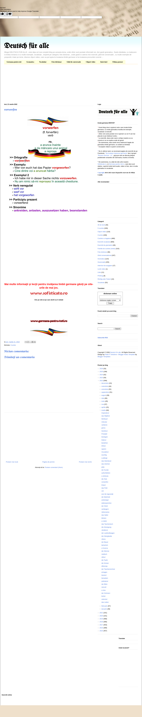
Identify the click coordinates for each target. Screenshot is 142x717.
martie (103, 410)
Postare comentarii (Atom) (54, 467)
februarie (104, 606)
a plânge (104, 458)
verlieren (104, 425)
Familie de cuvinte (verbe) (106, 248)
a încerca (104, 548)
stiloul (103, 557)
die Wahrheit (105, 497)
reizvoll (103, 587)
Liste (99, 272)
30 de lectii (101, 225)
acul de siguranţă (107, 494)
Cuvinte (13, 345)
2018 (101, 622)
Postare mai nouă (12, 462)
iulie (103, 398)
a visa (103, 590)
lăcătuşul (104, 419)
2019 (101, 619)
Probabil (104, 434)
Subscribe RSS (103, 338)
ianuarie (104, 609)
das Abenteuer (106, 461)
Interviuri (103, 62)
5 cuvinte (101, 228)
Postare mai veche (85, 462)
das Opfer (104, 515)
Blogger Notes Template (126, 354)
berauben (104, 578)
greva (103, 428)
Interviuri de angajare (105, 265)
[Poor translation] (8, 14)
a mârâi (103, 521)
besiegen (104, 437)
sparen (103, 449)
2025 (101, 371)
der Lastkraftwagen (108, 533)
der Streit (104, 506)
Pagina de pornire (48, 462)
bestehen (104, 443)
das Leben (105, 602)
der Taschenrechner (108, 569)
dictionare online (110, 294)
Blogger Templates (104, 356)
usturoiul (104, 599)
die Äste (104, 479)
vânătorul (104, 530)
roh (102, 491)
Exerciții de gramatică (105, 245)
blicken (103, 518)
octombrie (105, 389)
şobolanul (104, 581)
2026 (101, 368)
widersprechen (106, 503)
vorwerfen (104, 482)
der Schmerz (105, 593)
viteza (103, 539)
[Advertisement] (71, 84)
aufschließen (105, 473)
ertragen (104, 572)
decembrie (105, 383)
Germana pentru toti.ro (116, 164)
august (103, 395)
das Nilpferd (105, 416)
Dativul (103, 440)
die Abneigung (106, 527)
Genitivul (104, 431)
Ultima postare (117, 62)
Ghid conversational (104, 255)
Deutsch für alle (26, 46)
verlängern (105, 509)
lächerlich (104, 545)
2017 (101, 625)
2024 (101, 375)
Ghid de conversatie (74, 62)
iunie (103, 401)
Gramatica (30, 62)
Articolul (104, 422)
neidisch (104, 554)
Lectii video (101, 269)
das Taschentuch (107, 524)
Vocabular (43, 62)
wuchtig (104, 455)
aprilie (103, 407)
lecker (103, 596)
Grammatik (101, 262)
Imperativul (105, 413)
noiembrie (105, 386)
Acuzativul (104, 452)
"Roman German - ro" (105, 155)
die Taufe (104, 560)
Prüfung (100, 276)
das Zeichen (105, 464)
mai (102, 404)
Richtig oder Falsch (104, 279)
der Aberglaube (106, 536)
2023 (101, 377)
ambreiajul (105, 500)
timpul (103, 485)
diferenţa (104, 566)
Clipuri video (90, 62)
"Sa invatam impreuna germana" (116, 153)
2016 (101, 628)
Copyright (101, 172)
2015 (101, 631)
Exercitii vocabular (104, 242)
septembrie (105, 392)
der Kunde (105, 470)
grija (102, 467)
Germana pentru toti (14, 62)
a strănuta (104, 476)
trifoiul (103, 446)
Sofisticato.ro (102, 164)
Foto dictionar (57, 62)
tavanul (103, 575)
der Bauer (104, 542)
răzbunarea (105, 512)
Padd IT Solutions (111, 354)
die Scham (105, 563)
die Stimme (105, 551)
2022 (101, 380)
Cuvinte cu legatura (104, 238)
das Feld (104, 488)
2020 (101, 616)
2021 (101, 613)
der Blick (104, 584)
